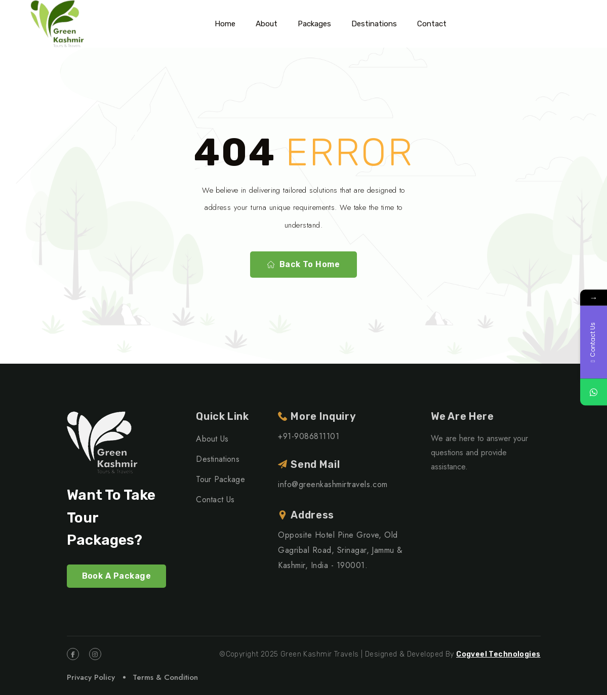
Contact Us (215, 499)
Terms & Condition (165, 677)
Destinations (374, 23)
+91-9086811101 (308, 436)
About (266, 23)
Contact (432, 23)
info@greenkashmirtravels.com (332, 484)
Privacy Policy (91, 677)
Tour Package (220, 479)
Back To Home (303, 264)
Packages (314, 23)
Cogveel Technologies (498, 654)
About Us (212, 439)
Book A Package (116, 576)
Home (225, 23)
